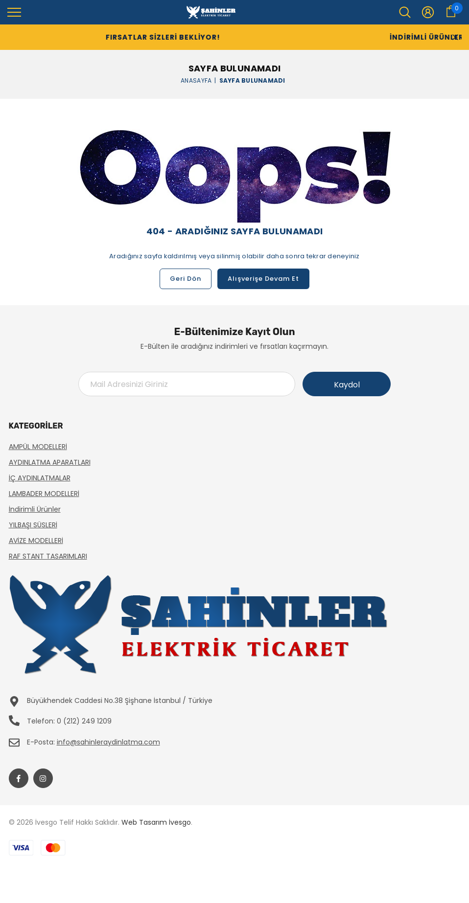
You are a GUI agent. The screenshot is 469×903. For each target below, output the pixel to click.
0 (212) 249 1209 (84, 721)
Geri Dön (185, 278)
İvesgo (180, 822)
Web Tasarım (144, 822)
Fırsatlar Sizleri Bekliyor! (141, 37)
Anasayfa (196, 80)
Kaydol (347, 384)
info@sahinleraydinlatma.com (108, 742)
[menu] (14, 12)
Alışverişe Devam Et (263, 278)
